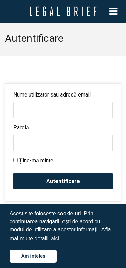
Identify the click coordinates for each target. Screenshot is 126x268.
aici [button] (55, 238)
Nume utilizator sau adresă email (52, 94)
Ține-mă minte (33, 160)
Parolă (21, 127)
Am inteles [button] (33, 256)
